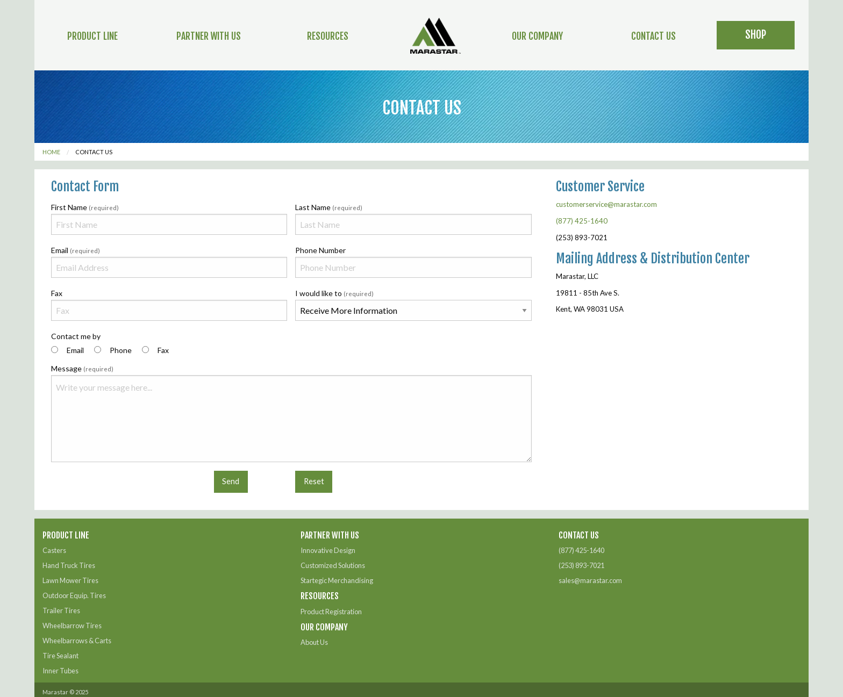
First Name (169, 219)
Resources (327, 36)
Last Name (413, 219)
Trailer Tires (61, 610)
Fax (169, 305)
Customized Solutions (333, 565)
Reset (314, 481)
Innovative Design (328, 550)
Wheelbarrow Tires (72, 625)
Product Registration (331, 611)
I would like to (413, 305)
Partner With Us (208, 36)
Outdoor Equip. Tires (74, 595)
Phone (121, 350)
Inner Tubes (60, 670)
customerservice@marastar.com (606, 204)
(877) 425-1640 (582, 221)
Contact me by (110, 344)
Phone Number (413, 262)
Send (230, 481)
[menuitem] (92, 35)
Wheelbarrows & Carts (76, 640)
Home (51, 151)
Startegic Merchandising (337, 580)
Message (291, 413)
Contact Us (653, 36)
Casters (54, 550)
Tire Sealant (60, 655)
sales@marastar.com (590, 580)
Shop (755, 34)
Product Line (92, 36)
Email (169, 262)
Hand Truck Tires (68, 565)
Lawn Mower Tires (70, 580)
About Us (314, 642)
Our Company (537, 36)
